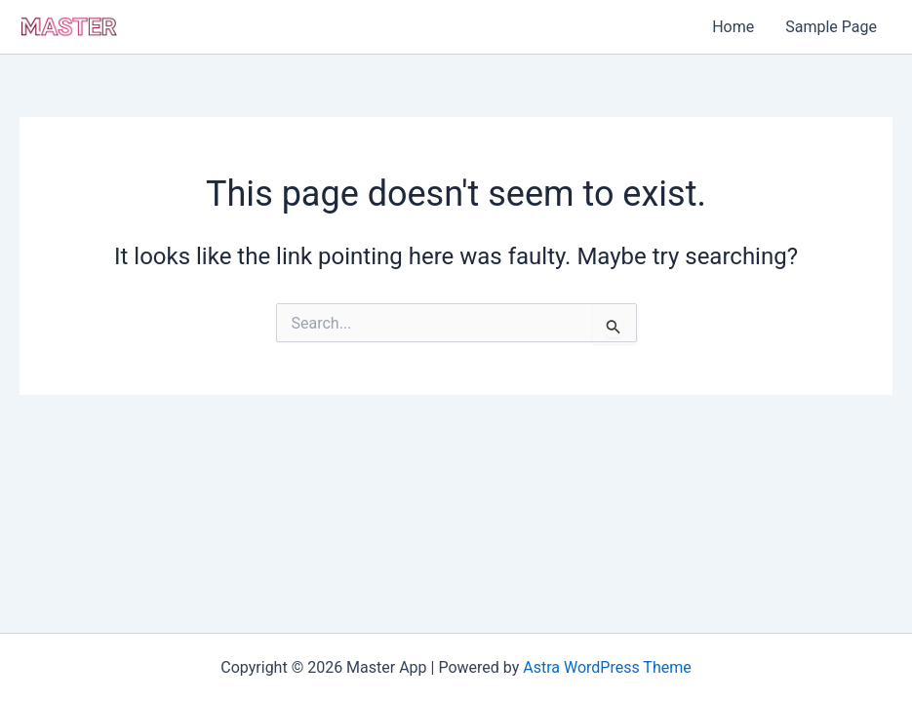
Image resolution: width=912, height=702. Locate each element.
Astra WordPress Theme (607, 667)
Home (733, 27)
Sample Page (831, 27)
